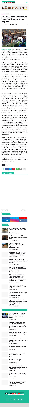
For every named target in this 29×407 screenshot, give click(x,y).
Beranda (4, 14)
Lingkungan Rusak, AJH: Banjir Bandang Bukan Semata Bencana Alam (18, 237)
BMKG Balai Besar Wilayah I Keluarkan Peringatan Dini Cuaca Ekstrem (18, 261)
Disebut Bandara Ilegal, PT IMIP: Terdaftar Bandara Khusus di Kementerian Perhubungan (17, 254)
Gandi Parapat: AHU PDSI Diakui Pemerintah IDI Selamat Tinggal (18, 333)
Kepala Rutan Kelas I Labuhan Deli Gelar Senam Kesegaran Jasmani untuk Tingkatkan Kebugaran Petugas (18, 302)
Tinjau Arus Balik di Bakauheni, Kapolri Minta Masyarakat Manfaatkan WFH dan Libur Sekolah (17, 315)
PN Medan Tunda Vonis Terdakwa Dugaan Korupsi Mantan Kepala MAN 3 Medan (18, 375)
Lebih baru (5, 210)
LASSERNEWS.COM (6, 49)
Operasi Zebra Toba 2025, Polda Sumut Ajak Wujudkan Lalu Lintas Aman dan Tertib (18, 269)
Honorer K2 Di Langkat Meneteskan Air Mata (15, 360)
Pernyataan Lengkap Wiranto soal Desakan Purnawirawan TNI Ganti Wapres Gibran (18, 367)
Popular (5, 310)
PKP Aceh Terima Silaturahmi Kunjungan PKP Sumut (17, 353)
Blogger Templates (15, 404)
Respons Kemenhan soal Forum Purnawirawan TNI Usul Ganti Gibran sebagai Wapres (17, 382)
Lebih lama (24, 210)
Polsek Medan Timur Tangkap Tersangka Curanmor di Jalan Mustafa (17, 286)
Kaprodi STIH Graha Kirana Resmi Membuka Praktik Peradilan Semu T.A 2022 (18, 340)
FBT (23, 404)
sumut (8, 14)
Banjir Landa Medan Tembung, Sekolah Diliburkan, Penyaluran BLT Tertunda (17, 230)
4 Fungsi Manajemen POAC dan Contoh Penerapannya (17, 347)
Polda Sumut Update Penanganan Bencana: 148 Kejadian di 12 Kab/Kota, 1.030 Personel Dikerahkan (17, 245)
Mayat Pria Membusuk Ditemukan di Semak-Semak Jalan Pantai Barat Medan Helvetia (18, 294)
